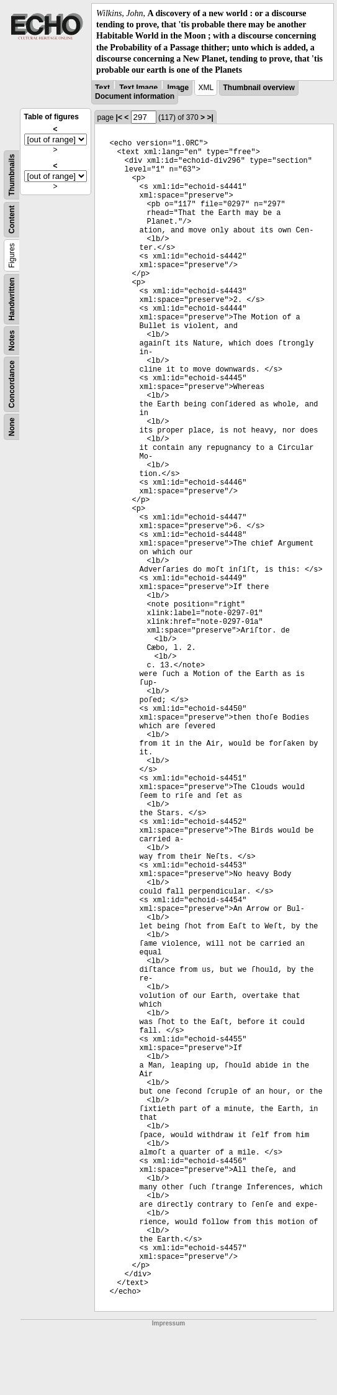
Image (178, 87)
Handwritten (11, 299)
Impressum (168, 1323)
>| (210, 117)
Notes (11, 340)
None (11, 427)
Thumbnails (11, 175)
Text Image (138, 87)
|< (119, 117)
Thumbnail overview (258, 87)
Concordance (11, 384)
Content (11, 220)
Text (102, 87)
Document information (134, 96)
